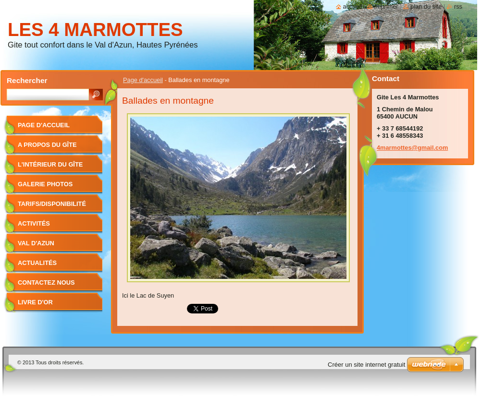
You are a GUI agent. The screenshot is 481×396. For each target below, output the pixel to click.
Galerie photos (45, 184)
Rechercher (27, 80)
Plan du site (426, 6)
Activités (34, 223)
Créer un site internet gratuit (366, 364)
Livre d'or (35, 302)
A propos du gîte (47, 144)
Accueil (352, 6)
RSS (458, 6)
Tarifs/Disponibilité (52, 203)
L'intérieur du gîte (50, 164)
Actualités (37, 262)
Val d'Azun (36, 243)
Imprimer (386, 6)
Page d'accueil (143, 80)
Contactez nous (46, 282)
